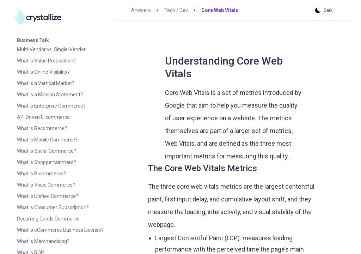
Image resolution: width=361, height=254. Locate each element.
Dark (328, 10)
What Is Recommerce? (42, 128)
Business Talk (33, 40)
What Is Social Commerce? (46, 151)
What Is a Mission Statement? (50, 94)
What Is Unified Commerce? (47, 196)
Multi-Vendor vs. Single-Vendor (51, 49)
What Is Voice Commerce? (46, 185)
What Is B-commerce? (41, 173)
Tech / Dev (176, 10)
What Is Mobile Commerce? (47, 140)
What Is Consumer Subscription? (53, 207)
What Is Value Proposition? (46, 61)
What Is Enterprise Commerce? (51, 106)
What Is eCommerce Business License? (60, 230)
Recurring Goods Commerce (48, 219)
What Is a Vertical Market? (45, 83)
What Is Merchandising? (43, 241)
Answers (141, 10)
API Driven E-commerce (43, 117)
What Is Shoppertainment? (46, 162)
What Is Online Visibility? (43, 72)
